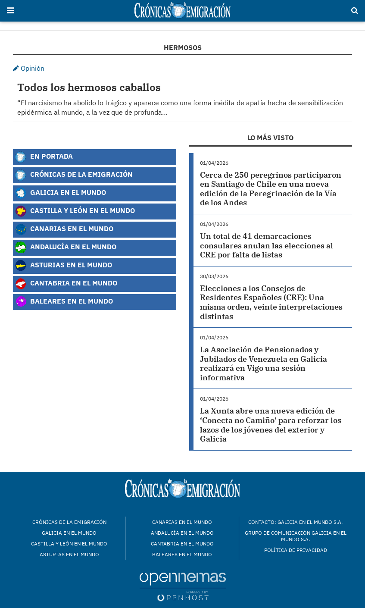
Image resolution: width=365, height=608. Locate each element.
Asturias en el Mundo (63, 266)
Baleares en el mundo (182, 554)
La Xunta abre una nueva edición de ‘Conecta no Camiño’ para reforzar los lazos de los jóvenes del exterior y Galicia (270, 425)
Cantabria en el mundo (182, 543)
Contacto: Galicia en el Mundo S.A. (295, 522)
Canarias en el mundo (182, 522)
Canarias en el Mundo (64, 229)
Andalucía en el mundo (182, 533)
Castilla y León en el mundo (69, 543)
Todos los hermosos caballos (89, 87)
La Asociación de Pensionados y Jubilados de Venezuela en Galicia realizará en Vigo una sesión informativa (263, 363)
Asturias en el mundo (69, 554)
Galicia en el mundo (69, 533)
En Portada (44, 157)
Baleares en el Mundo (64, 302)
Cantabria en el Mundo (66, 284)
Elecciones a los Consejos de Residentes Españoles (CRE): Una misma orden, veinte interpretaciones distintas (271, 302)
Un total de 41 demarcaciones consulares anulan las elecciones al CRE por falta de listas (266, 245)
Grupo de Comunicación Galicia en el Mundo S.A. (295, 536)
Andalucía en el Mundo (65, 247)
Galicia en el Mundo (60, 193)
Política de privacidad (295, 550)
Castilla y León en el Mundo (75, 211)
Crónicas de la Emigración (74, 175)
